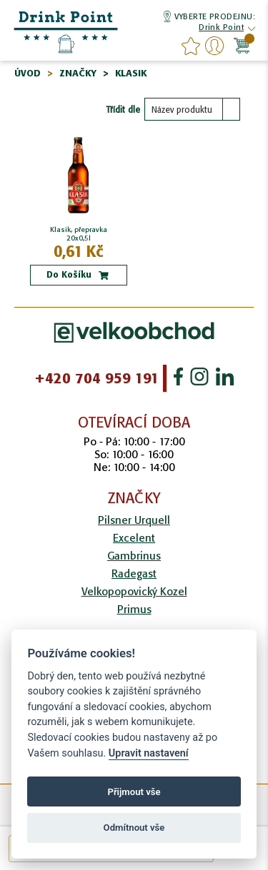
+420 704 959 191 (96, 378)
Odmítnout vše (134, 827)
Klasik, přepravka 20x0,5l (78, 234)
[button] (221, 29)
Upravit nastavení (149, 753)
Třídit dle (123, 109)
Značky (77, 73)
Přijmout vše (133, 791)
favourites (191, 45)
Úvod (27, 73)
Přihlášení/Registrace (214, 45)
